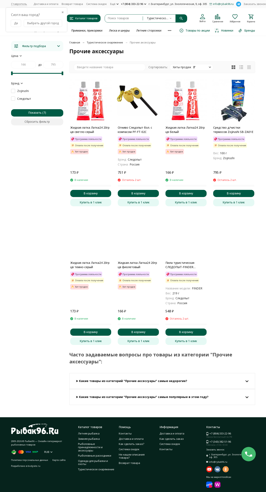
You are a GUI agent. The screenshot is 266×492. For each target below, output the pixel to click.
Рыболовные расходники (94, 455)
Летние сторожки (148, 30)
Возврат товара (72, 4)
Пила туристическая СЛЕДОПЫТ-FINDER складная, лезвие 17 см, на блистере (184, 265)
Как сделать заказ (172, 439)
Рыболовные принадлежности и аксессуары (90, 447)
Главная (74, 42)
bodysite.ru (34, 465)
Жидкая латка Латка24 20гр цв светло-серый (90, 130)
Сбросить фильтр (37, 122)
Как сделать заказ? (131, 444)
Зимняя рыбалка (89, 439)
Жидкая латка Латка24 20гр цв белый (185, 130)
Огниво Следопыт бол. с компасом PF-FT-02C (135, 130)
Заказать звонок (254, 4)
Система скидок (96, 4)
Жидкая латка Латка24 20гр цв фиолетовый (137, 265)
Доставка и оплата (46, 4)
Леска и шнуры (119, 30)
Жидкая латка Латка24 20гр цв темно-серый (90, 265)
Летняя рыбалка (89, 433)
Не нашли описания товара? (132, 456)
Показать (35, 112)
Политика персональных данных (29, 459)
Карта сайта (59, 459)
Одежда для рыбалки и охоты (93, 462)
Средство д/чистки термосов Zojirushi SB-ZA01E (233, 130)
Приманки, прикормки (86, 30)
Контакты (125, 433)
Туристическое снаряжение (105, 42)
